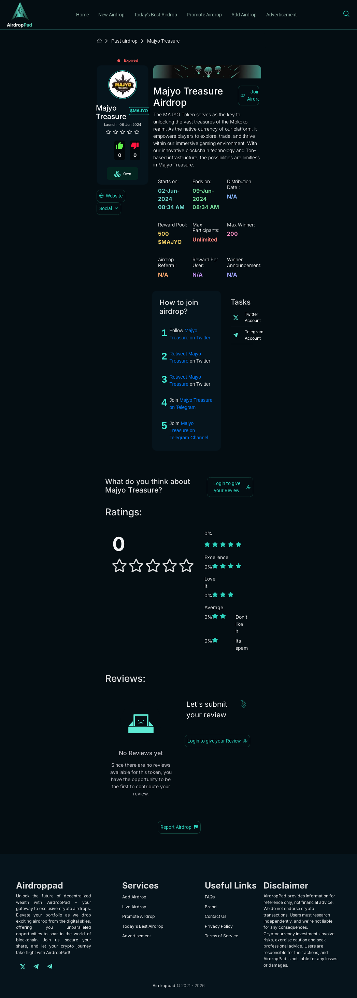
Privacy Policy (219, 926)
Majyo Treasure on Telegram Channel (188, 430)
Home (82, 14)
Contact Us (215, 916)
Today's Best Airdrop (155, 14)
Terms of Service (221, 935)
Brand (211, 906)
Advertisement (281, 14)
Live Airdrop (134, 906)
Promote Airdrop (204, 14)
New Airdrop (111, 14)
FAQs (210, 896)
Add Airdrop (244, 14)
